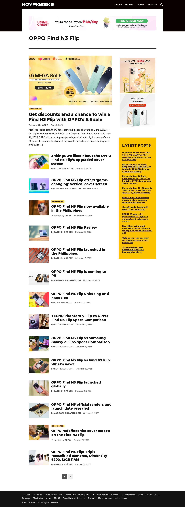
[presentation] (121, 5)
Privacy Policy (51, 495)
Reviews (129, 4)
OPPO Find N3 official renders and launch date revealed (81, 406)
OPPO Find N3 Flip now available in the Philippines (80, 208)
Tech (117, 4)
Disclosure (37, 495)
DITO (156, 495)
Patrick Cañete (63, 232)
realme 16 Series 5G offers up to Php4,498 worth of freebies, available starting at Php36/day (136, 156)
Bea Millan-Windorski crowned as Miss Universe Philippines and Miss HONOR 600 (137, 229)
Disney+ (91, 498)
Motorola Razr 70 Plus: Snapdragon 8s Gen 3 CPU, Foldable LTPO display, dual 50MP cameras (136, 179)
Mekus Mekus (121, 498)
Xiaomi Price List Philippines (78, 495)
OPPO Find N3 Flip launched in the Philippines (78, 252)
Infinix (48, 498)
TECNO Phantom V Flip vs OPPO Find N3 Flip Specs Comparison (79, 318)
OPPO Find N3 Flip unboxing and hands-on (80, 296)
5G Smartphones (128, 495)
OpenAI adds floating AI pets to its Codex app (135, 208)
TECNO (57, 498)
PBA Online (38, 498)
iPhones (114, 495)
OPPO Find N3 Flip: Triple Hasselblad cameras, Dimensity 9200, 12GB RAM (79, 456)
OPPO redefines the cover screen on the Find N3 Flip (80, 433)
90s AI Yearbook (105, 498)
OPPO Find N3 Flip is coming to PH (78, 274)
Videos (140, 4)
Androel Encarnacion (67, 189)
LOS (61, 495)
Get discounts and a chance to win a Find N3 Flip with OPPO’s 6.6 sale (69, 117)
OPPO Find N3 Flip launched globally (76, 384)
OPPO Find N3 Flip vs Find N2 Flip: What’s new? (81, 362)
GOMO (149, 495)
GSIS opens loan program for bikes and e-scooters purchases (135, 240)
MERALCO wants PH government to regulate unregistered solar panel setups (135, 217)
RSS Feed (26, 495)
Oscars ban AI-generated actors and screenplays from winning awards (135, 199)
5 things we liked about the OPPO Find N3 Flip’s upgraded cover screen (81, 160)
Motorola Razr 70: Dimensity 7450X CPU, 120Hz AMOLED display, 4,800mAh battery (137, 190)
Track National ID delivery (74, 498)
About (151, 4)
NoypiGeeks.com (64, 168)
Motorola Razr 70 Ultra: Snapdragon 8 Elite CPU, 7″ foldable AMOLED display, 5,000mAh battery (136, 168)
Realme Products (100, 495)
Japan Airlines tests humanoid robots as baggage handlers (133, 249)
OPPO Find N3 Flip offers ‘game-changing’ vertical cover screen (79, 182)
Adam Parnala (62, 302)
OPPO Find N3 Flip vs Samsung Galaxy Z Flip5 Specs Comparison (80, 340)
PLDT (140, 495)
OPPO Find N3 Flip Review (74, 227)
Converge (26, 498)
